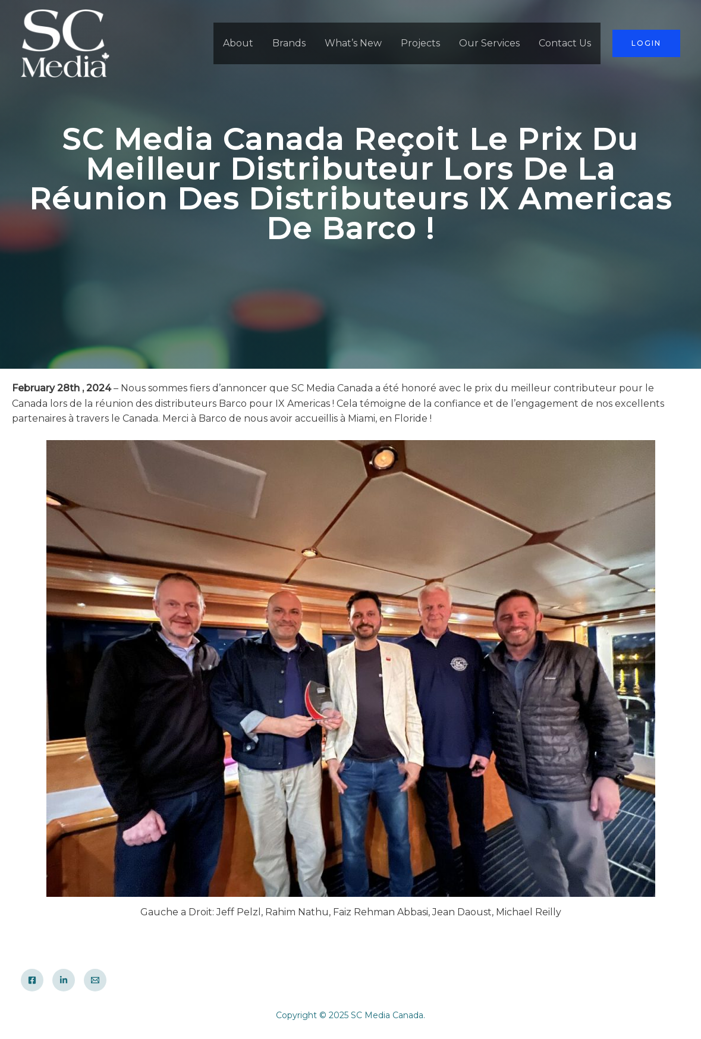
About (238, 43)
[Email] (95, 980)
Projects (420, 43)
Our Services (489, 43)
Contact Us (565, 43)
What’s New (353, 43)
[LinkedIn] (63, 980)
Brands (289, 43)
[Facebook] (32, 980)
